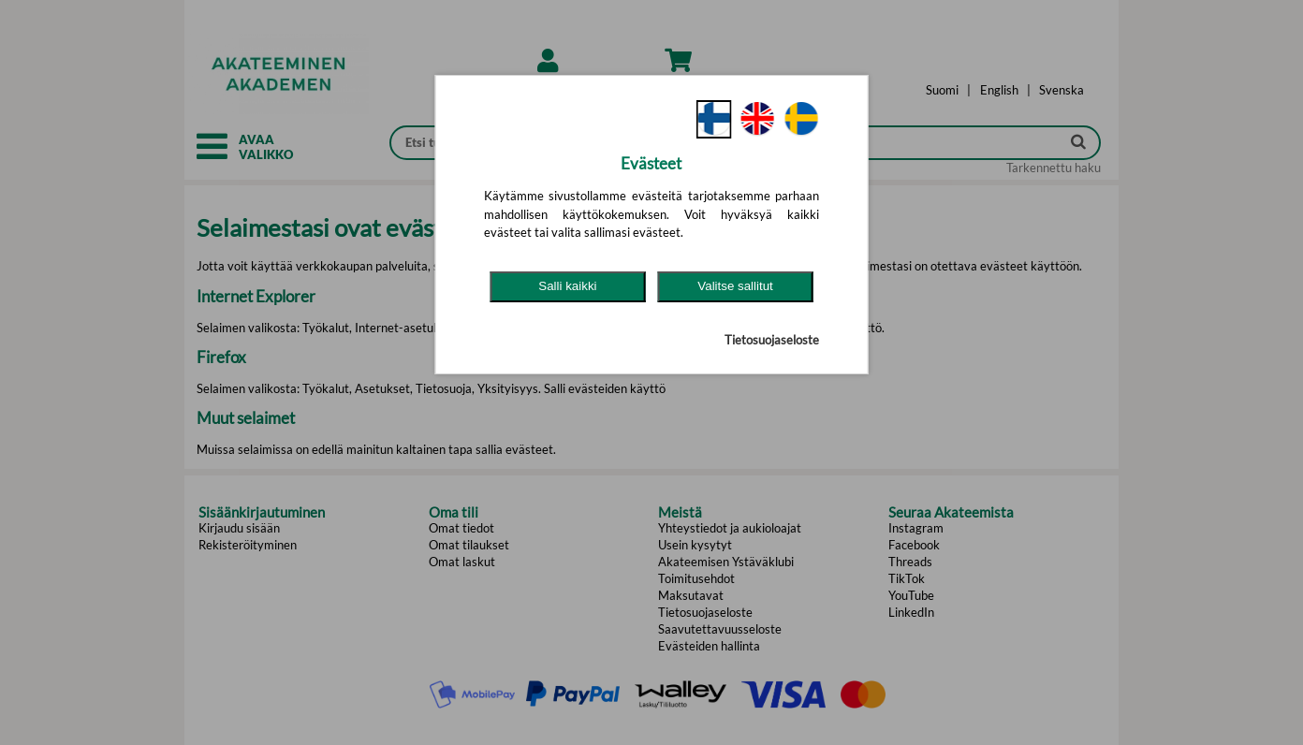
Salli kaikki (567, 286)
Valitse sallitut (735, 286)
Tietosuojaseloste (772, 339)
